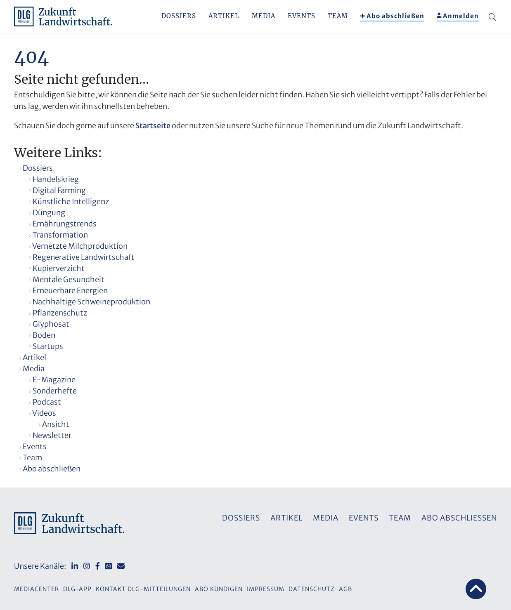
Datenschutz (312, 589)
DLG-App (77, 589)
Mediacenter (36, 589)
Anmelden (461, 16)
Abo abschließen (395, 16)
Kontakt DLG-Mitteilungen (143, 589)
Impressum (265, 589)
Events (301, 16)
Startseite (152, 125)
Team (338, 16)
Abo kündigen (219, 589)
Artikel (223, 16)
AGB (345, 589)
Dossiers (178, 16)
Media (263, 16)
